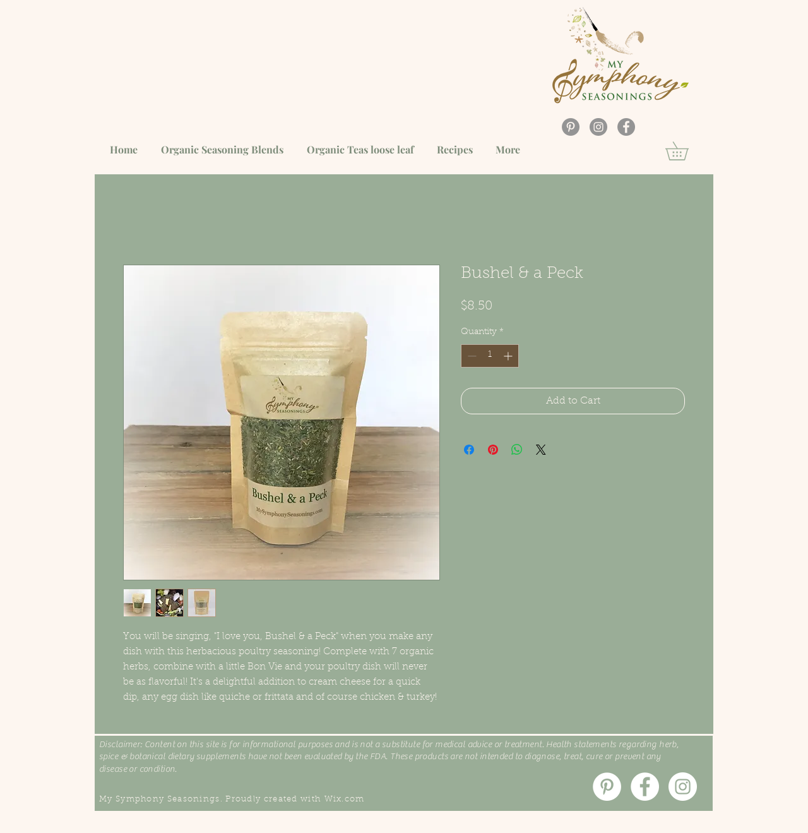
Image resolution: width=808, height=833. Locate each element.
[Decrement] (470, 356)
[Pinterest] (570, 127)
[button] (685, 150)
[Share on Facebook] (469, 449)
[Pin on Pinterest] (493, 449)
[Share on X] (541, 449)
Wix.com (344, 799)
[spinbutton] (489, 356)
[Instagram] (598, 127)
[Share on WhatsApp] (517, 449)
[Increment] (509, 356)
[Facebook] (626, 127)
